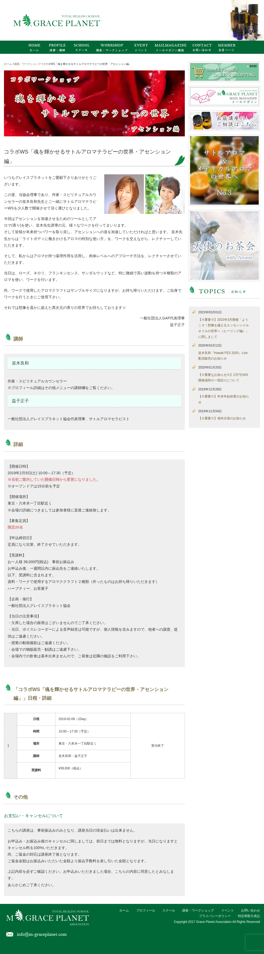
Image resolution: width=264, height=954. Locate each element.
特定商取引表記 (249, 916)
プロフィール (145, 910)
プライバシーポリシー (215, 916)
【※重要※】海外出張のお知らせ (222, 418)
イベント (227, 910)
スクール (168, 910)
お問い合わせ (250, 910)
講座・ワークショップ (198, 910)
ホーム (124, 910)
